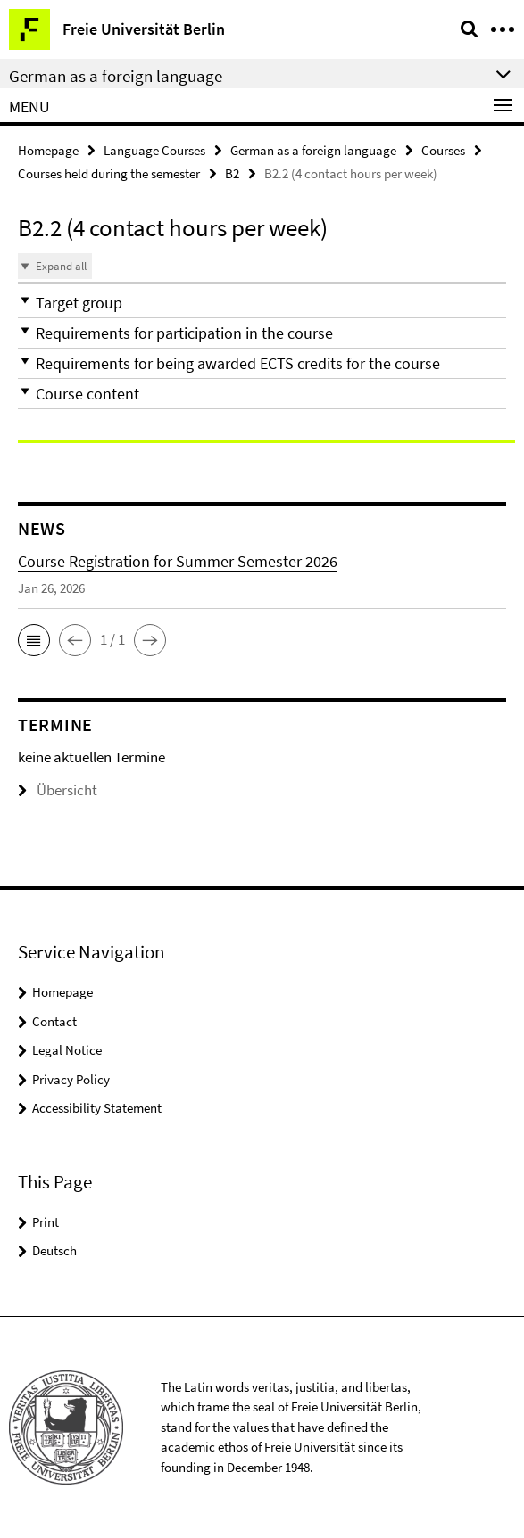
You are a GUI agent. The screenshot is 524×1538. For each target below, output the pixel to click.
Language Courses (154, 150)
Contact (54, 1021)
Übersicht (57, 790)
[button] (262, 303)
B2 (232, 173)
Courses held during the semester (109, 173)
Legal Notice (67, 1049)
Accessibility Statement (97, 1107)
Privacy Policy (71, 1079)
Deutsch (54, 1250)
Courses (443, 150)
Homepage (48, 150)
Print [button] (45, 1221)
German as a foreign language (313, 150)
